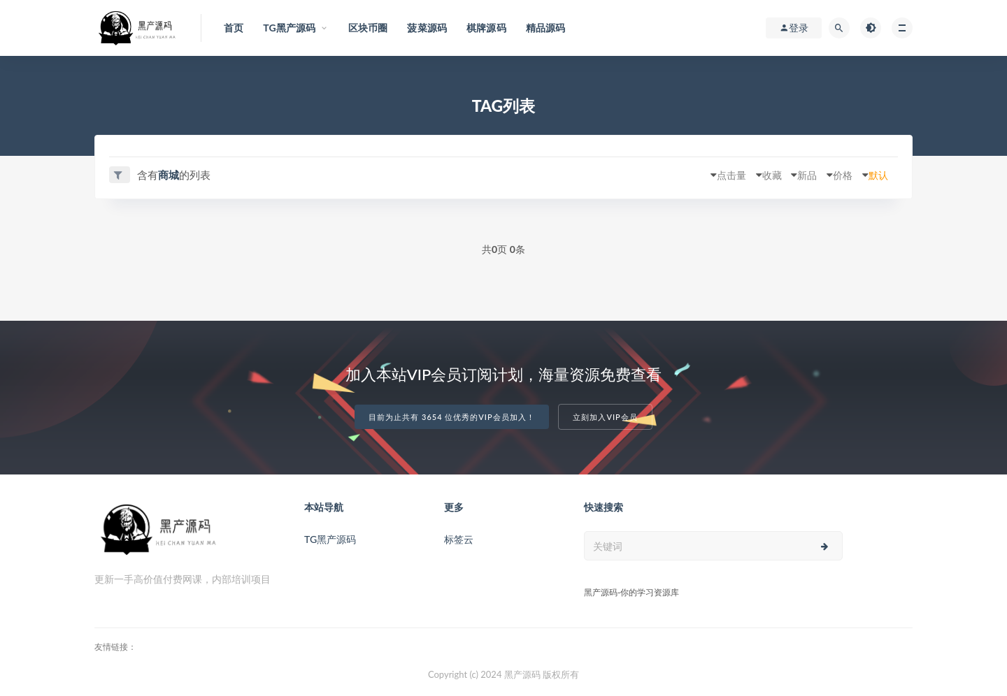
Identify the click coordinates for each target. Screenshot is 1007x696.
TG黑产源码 (330, 538)
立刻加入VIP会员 (605, 416)
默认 (873, 174)
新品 (790, 174)
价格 (832, 174)
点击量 (703, 174)
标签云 (458, 538)
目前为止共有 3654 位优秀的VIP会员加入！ (451, 416)
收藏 (749, 174)
